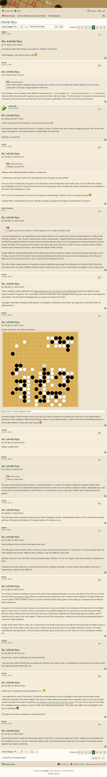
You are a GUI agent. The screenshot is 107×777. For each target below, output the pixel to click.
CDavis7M (12, 106)
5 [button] (97, 27)
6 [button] (100, 27)
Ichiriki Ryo (9, 22)
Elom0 (4, 430)
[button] (78, 27)
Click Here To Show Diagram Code (16, 411)
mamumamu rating (21, 597)
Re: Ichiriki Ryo (12, 41)
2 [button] (86, 27)
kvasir (4, 63)
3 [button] (89, 27)
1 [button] (82, 27)
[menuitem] (17, 11)
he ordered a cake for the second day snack (55, 702)
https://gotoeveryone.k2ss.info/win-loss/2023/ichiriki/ (55, 291)
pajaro (4, 32)
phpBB (45, 771)
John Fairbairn (7, 208)
